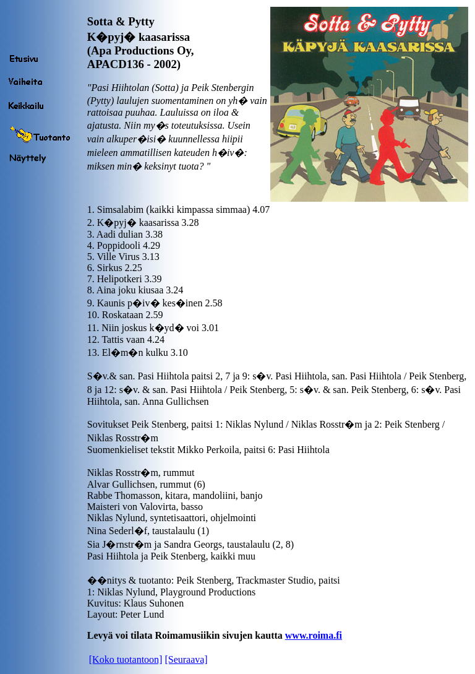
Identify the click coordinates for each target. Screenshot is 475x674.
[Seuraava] (186, 659)
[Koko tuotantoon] (126, 659)
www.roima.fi (313, 635)
